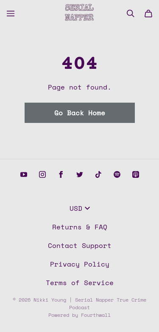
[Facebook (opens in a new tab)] (61, 174)
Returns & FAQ (79, 227)
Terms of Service (80, 283)
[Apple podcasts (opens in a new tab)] (135, 174)
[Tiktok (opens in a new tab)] (98, 174)
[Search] (130, 13)
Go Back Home (79, 113)
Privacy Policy (79, 264)
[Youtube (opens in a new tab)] (23, 174)
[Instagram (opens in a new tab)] (42, 174)
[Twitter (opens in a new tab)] (79, 174)
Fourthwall (96, 314)
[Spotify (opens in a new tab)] (117, 174)
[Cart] (148, 13)
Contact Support (80, 245)
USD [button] (80, 208)
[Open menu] (10, 13)
